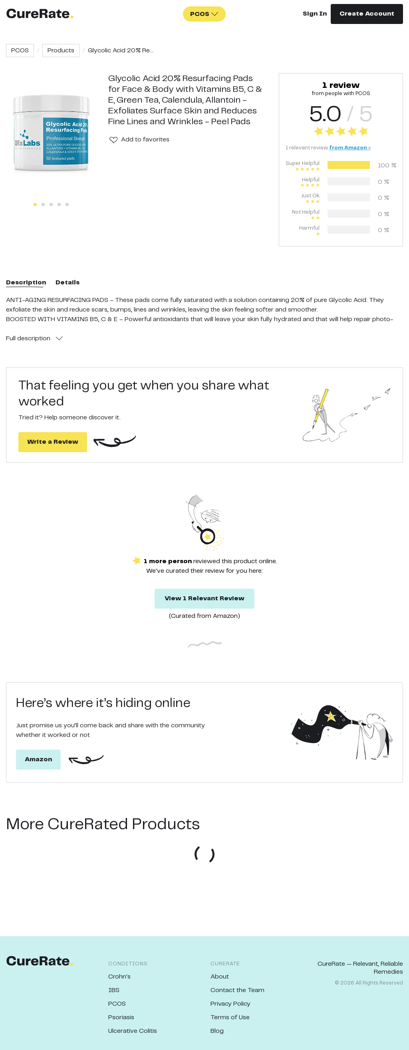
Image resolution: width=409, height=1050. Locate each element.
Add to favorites (145, 140)
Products (61, 51)
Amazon (38, 759)
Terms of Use (230, 1017)
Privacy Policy (230, 1004)
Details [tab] (67, 283)
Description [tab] (26, 283)
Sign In (315, 14)
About (219, 977)
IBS (113, 990)
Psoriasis (121, 1017)
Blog (217, 1031)
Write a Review (52, 442)
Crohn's (119, 977)
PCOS (20, 51)
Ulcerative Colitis (132, 1031)
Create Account (367, 14)
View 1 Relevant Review (204, 598)
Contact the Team (237, 990)
